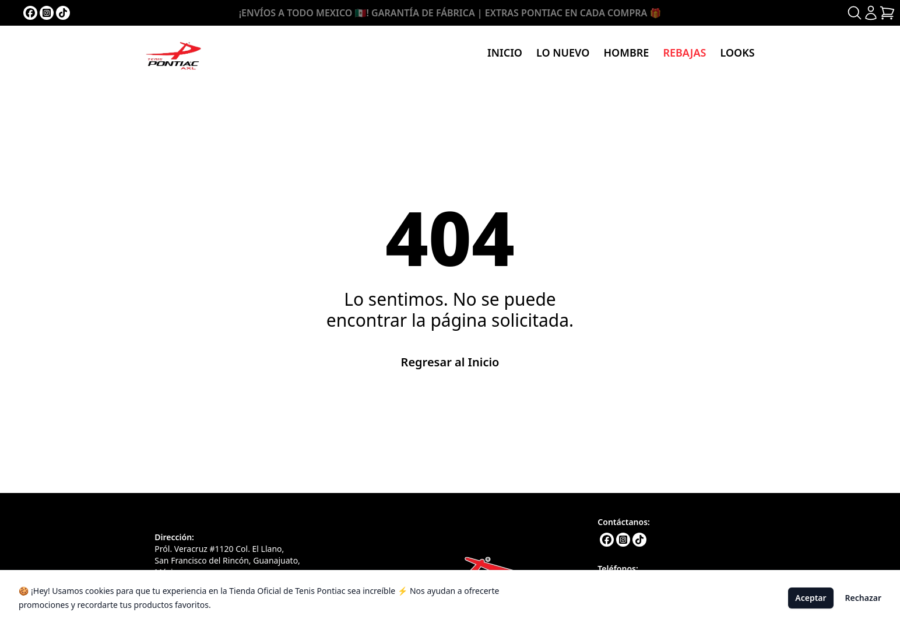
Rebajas (684, 53)
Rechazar (863, 597)
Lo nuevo (562, 53)
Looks (737, 53)
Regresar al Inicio (450, 362)
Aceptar (810, 597)
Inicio (504, 53)
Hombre (626, 53)
